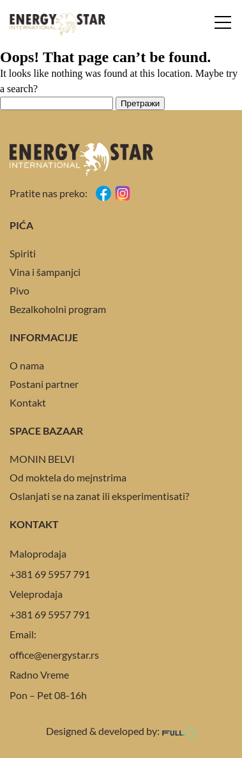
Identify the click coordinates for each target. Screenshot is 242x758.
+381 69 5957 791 (50, 574)
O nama (27, 365)
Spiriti (23, 253)
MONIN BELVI (42, 459)
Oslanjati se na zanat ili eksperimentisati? (99, 496)
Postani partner (44, 384)
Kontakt (28, 402)
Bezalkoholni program (58, 309)
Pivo (19, 290)
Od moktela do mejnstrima (68, 477)
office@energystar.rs (54, 655)
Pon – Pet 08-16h (48, 695)
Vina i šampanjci (45, 272)
